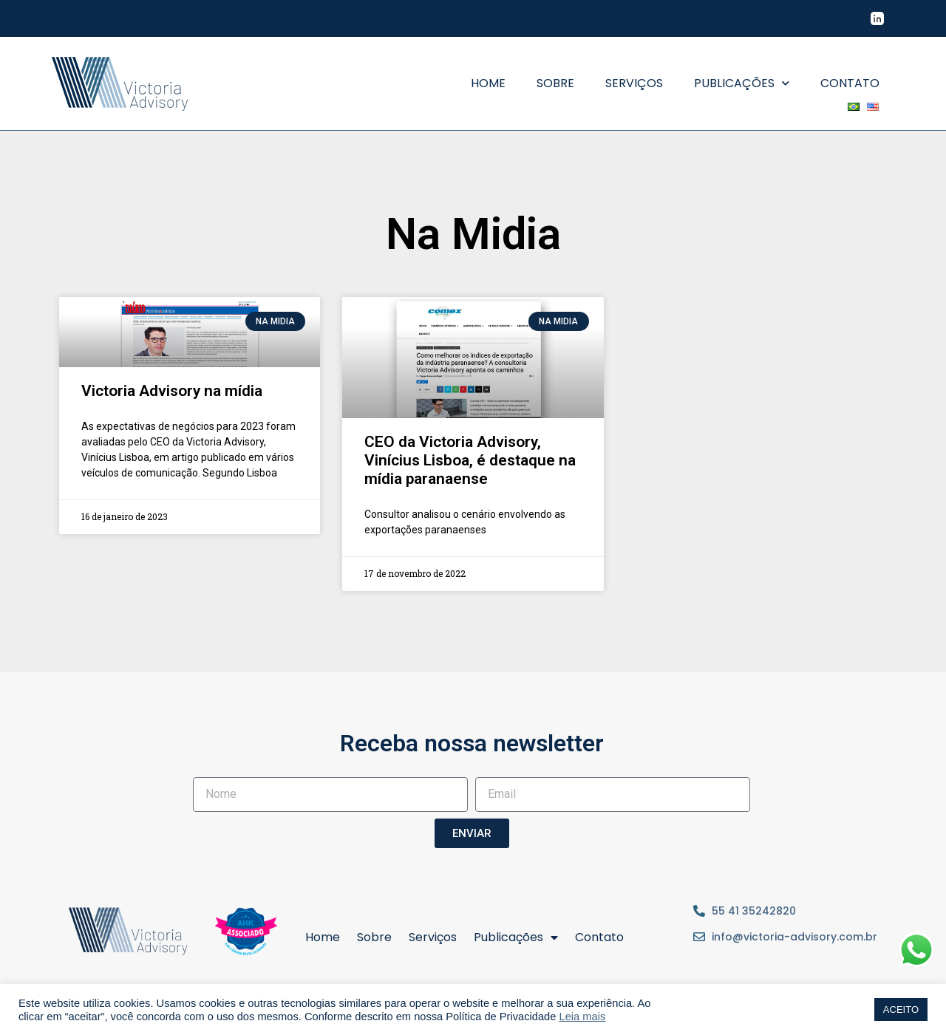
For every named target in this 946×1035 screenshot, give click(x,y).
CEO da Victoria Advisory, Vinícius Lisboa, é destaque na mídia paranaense (470, 460)
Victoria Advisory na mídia (171, 391)
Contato (849, 83)
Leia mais (582, 1016)
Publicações (741, 83)
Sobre (555, 83)
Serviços (634, 83)
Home (488, 83)
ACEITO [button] (901, 1009)
